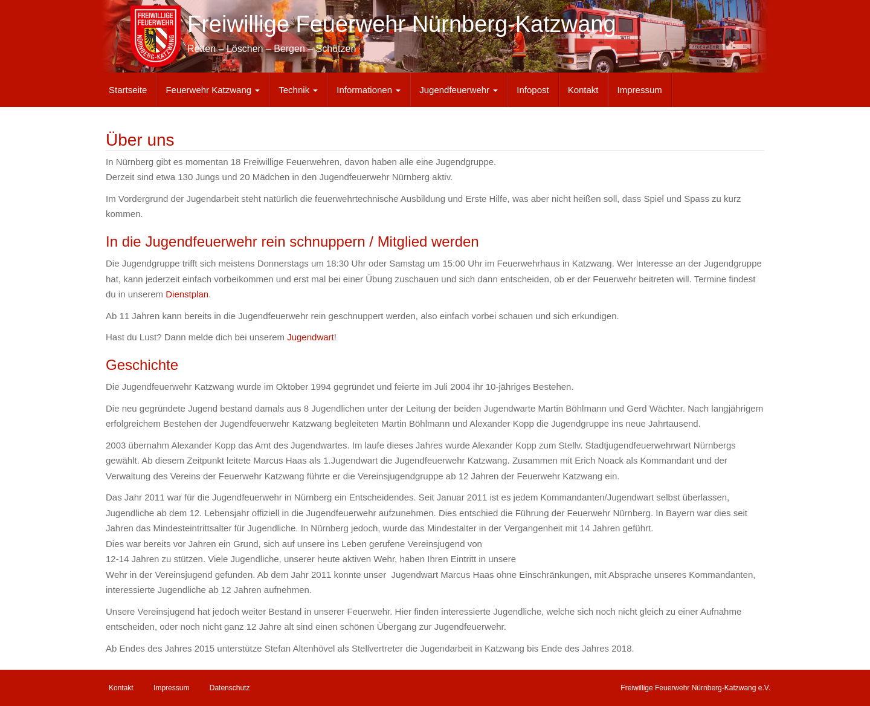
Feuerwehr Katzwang (213, 90)
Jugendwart (310, 337)
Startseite (128, 90)
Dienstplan (187, 294)
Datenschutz (230, 688)
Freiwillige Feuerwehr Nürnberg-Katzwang (401, 24)
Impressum (639, 90)
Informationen (369, 90)
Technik (298, 90)
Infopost (533, 90)
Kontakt (583, 90)
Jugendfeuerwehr (458, 90)
